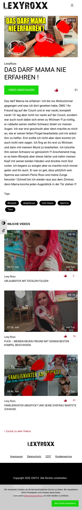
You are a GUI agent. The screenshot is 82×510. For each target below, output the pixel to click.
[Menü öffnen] (72, 5)
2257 (48, 456)
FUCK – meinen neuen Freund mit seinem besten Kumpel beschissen (36, 343)
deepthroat (29, 203)
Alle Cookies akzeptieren (65, 503)
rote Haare (47, 203)
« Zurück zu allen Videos (17, 431)
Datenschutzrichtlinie (33, 496)
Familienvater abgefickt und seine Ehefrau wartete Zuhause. (40, 407)
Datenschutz (34, 456)
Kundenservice (63, 456)
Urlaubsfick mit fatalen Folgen (26, 281)
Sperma (64, 203)
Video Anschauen (21, 90)
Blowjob (12, 203)
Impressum (16, 456)
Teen (10, 209)
